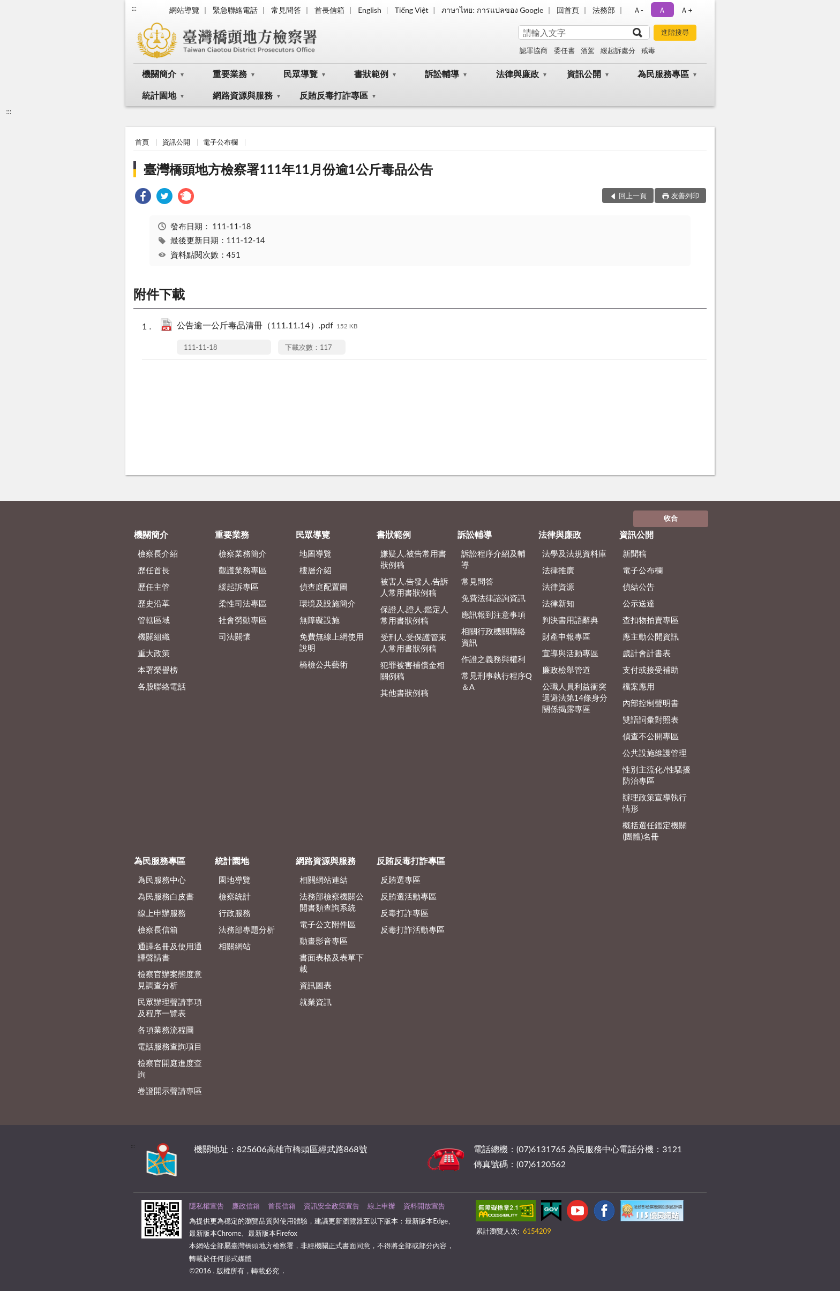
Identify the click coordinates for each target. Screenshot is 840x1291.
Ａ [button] (662, 9)
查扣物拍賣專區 (650, 620)
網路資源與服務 (243, 95)
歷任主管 (154, 586)
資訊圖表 (315, 985)
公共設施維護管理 (654, 752)
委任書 (564, 50)
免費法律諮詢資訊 (493, 598)
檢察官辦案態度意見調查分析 (170, 979)
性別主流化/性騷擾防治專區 (656, 774)
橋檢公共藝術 (323, 664)
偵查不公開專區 (650, 736)
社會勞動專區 (243, 620)
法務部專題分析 (247, 929)
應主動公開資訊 (650, 636)
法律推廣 (558, 570)
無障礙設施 (319, 620)
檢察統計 (235, 896)
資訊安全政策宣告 (331, 1206)
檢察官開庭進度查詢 (170, 1068)
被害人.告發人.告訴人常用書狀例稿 (414, 586)
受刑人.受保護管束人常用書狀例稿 (413, 642)
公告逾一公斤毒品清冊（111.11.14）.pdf (267, 326)
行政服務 (235, 913)
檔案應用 (638, 686)
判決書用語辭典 (570, 620)
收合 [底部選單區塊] (671, 518)
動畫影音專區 (323, 940)
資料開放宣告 (424, 1206)
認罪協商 (534, 50)
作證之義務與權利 (493, 659)
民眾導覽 (300, 74)
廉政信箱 (246, 1206)
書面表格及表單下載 (331, 962)
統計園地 (159, 95)
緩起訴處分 (618, 50)
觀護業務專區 (243, 570)
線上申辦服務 (162, 913)
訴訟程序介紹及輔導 (493, 559)
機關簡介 (159, 74)
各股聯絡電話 (162, 686)
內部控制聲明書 (650, 703)
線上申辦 (381, 1206)
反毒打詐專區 (404, 913)
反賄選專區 (400, 879)
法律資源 (558, 586)
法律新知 (558, 603)
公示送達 (638, 603)
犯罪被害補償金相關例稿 (412, 670)
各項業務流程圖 (166, 1029)
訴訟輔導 (442, 74)
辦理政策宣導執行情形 (654, 802)
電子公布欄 (220, 142)
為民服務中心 (162, 879)
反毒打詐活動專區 (412, 929)
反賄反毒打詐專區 (333, 95)
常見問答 (286, 9)
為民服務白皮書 (166, 896)
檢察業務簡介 (243, 553)
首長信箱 (329, 9)
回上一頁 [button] (633, 195)
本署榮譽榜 (158, 669)
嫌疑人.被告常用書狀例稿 (413, 559)
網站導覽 (184, 9)
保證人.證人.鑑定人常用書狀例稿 (414, 614)
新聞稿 (634, 553)
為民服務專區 (663, 74)
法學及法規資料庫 (574, 553)
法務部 (603, 9)
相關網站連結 (323, 879)
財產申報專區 (566, 636)
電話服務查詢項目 (170, 1046)
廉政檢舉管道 (566, 669)
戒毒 (648, 50)
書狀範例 (371, 74)
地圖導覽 (315, 553)
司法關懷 (235, 636)
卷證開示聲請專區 (170, 1090)
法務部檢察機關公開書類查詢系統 (331, 901)
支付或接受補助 (650, 669)
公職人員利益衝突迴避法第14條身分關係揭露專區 (575, 697)
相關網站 (235, 946)
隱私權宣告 (206, 1206)
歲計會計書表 (646, 653)
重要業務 (230, 74)
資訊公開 (584, 74)
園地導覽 (235, 879)
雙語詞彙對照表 (650, 719)
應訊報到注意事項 (493, 614)
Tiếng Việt (412, 9)
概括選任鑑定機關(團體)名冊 (654, 830)
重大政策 (154, 653)
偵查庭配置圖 (323, 586)
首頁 (142, 142)
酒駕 (588, 50)
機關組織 (154, 636)
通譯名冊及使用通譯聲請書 (170, 951)
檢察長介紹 (158, 553)
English (369, 9)
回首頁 (568, 9)
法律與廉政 (517, 74)
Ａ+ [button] (686, 9)
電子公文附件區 (327, 924)
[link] (143, 197)
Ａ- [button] (638, 9)
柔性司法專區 (243, 603)
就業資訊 (315, 1002)
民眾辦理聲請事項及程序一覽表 (170, 1007)
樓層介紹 (315, 570)
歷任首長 (154, 570)
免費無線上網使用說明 (331, 642)
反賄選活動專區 (408, 896)
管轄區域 (154, 620)
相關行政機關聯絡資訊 (493, 636)
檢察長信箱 (158, 929)
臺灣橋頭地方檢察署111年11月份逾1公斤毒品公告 (288, 169)
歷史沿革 (154, 603)
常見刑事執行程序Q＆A (496, 681)
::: (134, 8)
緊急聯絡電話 (235, 9)
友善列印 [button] (685, 195)
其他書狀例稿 (404, 692)
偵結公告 (638, 586)
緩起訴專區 (239, 586)
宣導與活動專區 (570, 653)
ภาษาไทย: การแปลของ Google (492, 9)
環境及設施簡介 (327, 603)
